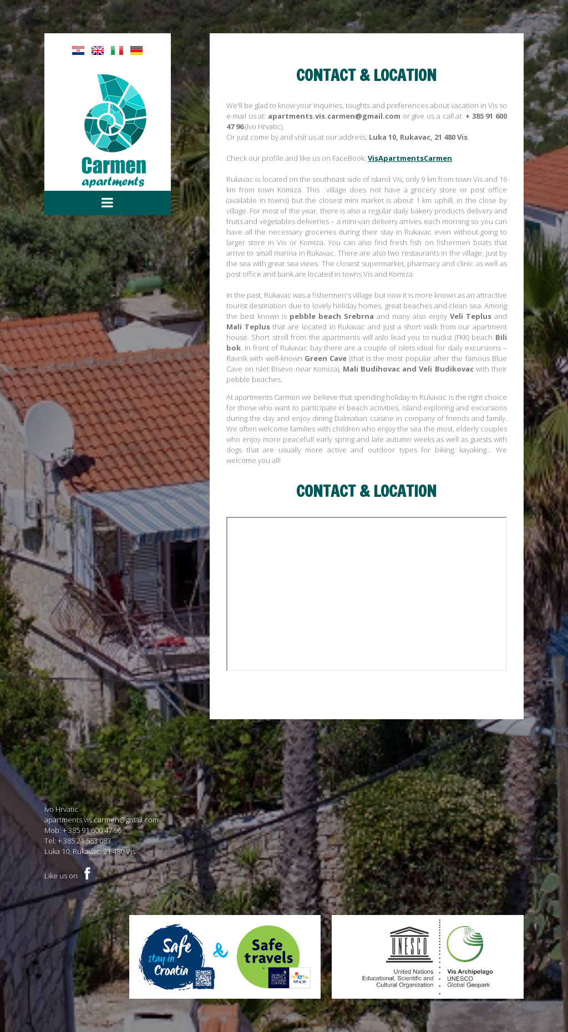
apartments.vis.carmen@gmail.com (101, 820)
